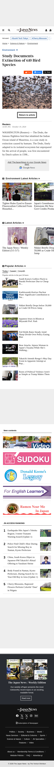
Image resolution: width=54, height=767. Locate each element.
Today (5, 271)
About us (11, 752)
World (39, 732)
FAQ (28, 755)
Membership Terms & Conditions (30, 752)
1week (13, 271)
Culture (27, 739)
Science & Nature (14, 739)
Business (30, 732)
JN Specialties (38, 739)
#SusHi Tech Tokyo (20, 38)
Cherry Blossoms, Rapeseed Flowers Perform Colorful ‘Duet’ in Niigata (23, 587)
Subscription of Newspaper (27, 723)
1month (21, 271)
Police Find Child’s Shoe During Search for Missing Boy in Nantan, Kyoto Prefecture (22, 546)
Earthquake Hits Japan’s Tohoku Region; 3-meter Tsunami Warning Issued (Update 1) (22, 533)
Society (21, 732)
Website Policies (17, 755)
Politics (12, 732)
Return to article (27, 115)
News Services (12, 735)
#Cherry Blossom (39, 38)
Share (39, 72)
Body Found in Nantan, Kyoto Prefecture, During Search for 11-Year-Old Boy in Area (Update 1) (23, 573)
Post (29, 72)
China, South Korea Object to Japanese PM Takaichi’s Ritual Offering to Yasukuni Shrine (22, 560)
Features (22, 743)
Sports (42, 735)
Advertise (37, 755)
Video (31, 743)
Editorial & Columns (29, 735)
